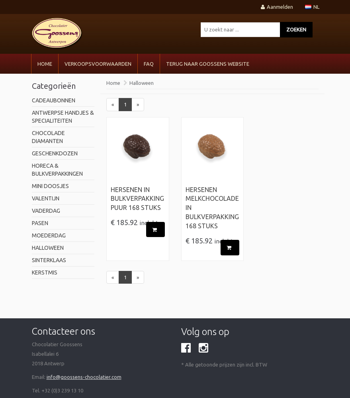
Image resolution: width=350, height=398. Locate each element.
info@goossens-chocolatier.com (84, 377)
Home (44, 64)
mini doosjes (50, 186)
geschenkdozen (55, 153)
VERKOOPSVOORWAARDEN (98, 64)
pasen (40, 223)
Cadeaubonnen (53, 100)
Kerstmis (44, 272)
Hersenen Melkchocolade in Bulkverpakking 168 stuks (212, 207)
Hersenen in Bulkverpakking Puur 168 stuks (137, 199)
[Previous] (112, 104)
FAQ (149, 64)
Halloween (48, 248)
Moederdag (49, 235)
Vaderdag (46, 211)
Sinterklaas (49, 260)
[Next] (137, 104)
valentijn (45, 198)
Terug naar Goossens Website (207, 64)
